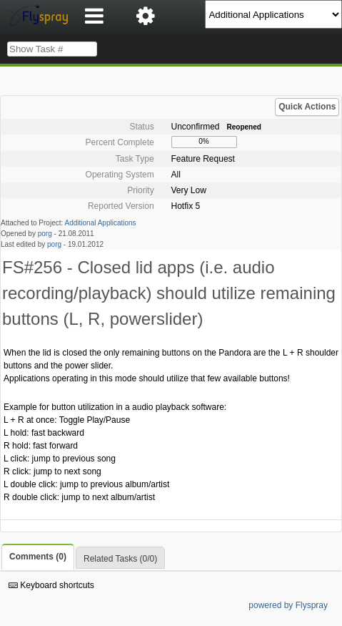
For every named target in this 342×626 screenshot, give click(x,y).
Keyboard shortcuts (51, 585)
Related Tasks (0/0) (120, 559)
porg (45, 234)
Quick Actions (307, 107)
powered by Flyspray (288, 605)
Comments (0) (37, 557)
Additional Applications (100, 223)
